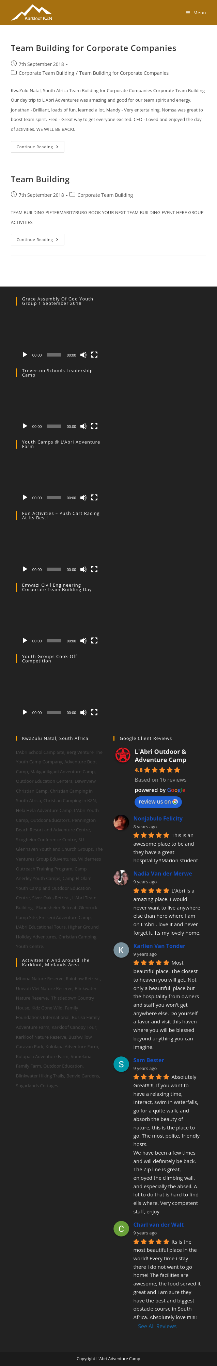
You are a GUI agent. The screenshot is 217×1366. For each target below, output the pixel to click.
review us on (158, 801)
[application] (60, 336)
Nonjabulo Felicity (158, 818)
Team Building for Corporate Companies (93, 47)
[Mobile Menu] (196, 13)
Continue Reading (40, 148)
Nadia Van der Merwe (162, 873)
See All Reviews (157, 1326)
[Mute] (83, 354)
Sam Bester (148, 1060)
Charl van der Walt (158, 1224)
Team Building (40, 179)
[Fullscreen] (94, 354)
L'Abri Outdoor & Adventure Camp (160, 755)
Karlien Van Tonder (159, 946)
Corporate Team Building (46, 73)
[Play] (24, 354)
